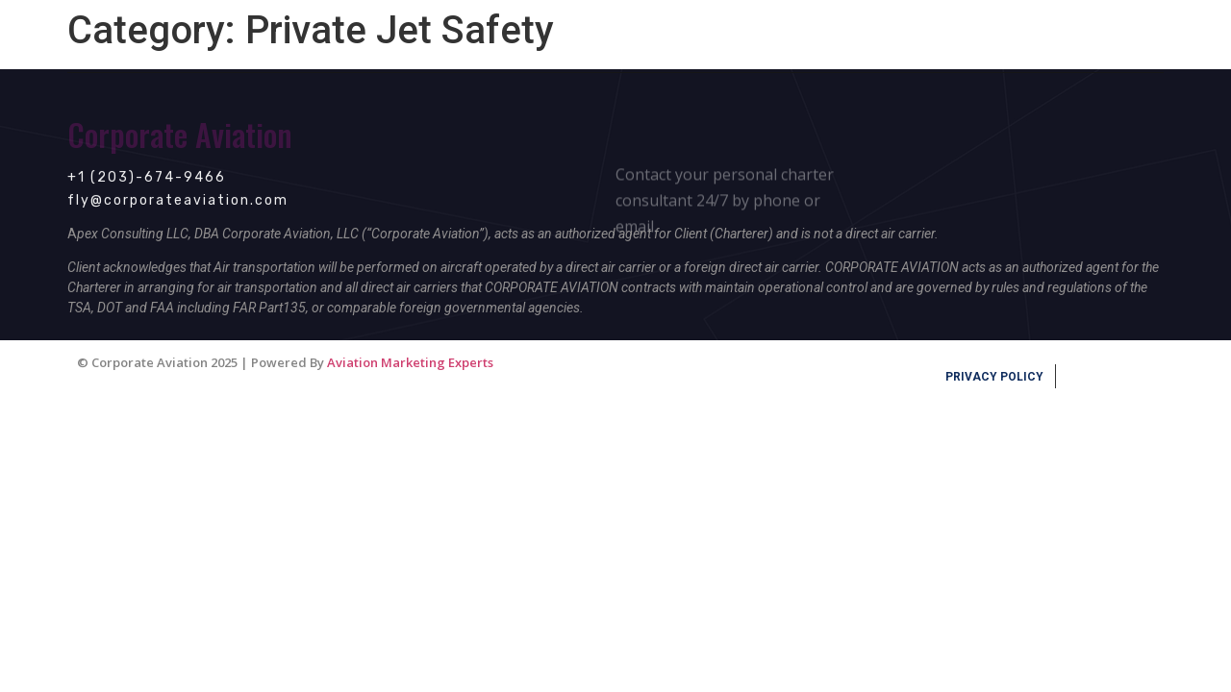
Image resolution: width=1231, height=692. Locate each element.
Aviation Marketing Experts (410, 362)
